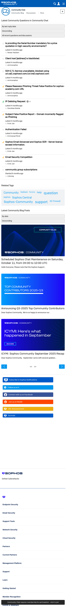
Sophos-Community (18, 202)
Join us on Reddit (13, 401)
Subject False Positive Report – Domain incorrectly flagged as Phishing (34, 115)
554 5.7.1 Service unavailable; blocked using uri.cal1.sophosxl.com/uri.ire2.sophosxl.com (27, 72)
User (58, 4)
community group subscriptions (21, 169)
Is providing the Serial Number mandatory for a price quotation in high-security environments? (31, 44)
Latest (13, 50)
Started (14, 173)
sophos (6, 197)
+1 (30, 101)
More (42, 13)
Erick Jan (11, 123)
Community (11, 192)
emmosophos (13, 65)
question (51, 193)
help (39, 192)
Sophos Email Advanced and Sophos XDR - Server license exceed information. (33, 143)
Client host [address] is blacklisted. (22, 58)
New (62, 11)
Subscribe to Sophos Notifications (20, 380)
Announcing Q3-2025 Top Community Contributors (32, 308)
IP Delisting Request (15, 101)
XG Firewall (55, 201)
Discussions (31, 13)
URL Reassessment (14, 409)
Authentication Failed (15, 129)
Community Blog (17, 13)
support (41, 202)
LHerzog (11, 176)
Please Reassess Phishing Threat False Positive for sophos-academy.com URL (34, 87)
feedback (24, 192)
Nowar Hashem (13, 52)
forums (32, 192)
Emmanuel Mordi (14, 136)
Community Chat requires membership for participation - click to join (33, 602)
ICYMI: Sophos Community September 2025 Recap (32, 353)
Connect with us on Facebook (18, 394)
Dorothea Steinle (14, 108)
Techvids (9, 415)
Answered (3, 102)
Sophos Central (22, 197)
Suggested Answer (3, 86)
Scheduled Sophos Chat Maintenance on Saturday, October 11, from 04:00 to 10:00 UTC (32, 261)
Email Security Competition (18, 157)
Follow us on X (11, 387)
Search (54, 4)
